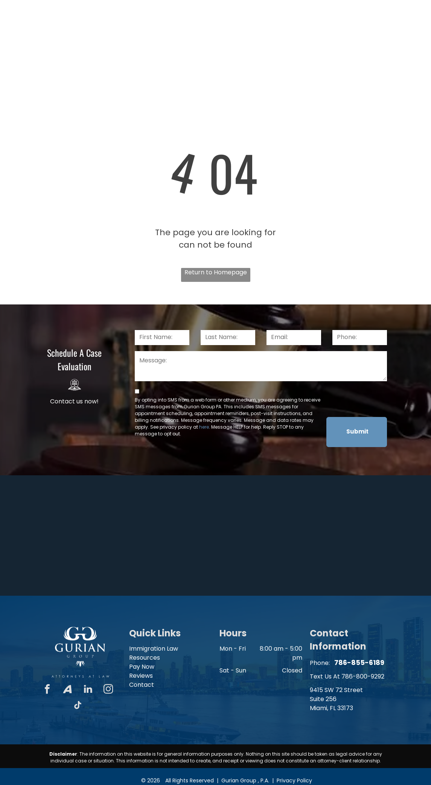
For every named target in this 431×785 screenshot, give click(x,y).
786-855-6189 (388, 12)
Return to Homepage (215, 272)
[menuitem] (132, 51)
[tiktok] (78, 706)
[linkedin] (88, 690)
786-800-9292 (362, 676)
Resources (144, 657)
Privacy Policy (294, 780)
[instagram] (108, 690)
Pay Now (141, 666)
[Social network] (68, 690)
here (204, 427)
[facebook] (47, 690)
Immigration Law (153, 648)
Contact (141, 684)
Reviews (141, 675)
